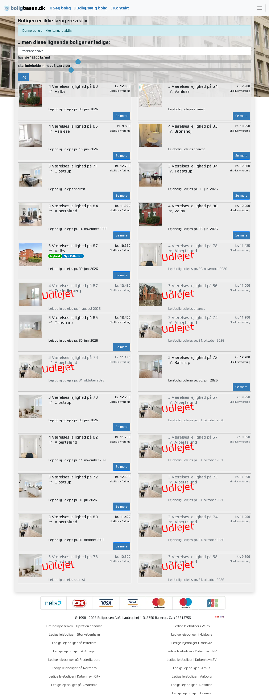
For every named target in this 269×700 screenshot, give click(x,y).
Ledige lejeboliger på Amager (74, 651)
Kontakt (120, 8)
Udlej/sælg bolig (91, 8)
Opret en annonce (89, 626)
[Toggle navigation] (260, 8)
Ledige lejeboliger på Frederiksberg (74, 660)
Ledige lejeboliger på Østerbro (74, 643)
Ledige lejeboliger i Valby (191, 626)
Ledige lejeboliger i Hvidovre (191, 634)
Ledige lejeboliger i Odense (191, 693)
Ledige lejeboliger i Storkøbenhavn (74, 634)
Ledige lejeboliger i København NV (191, 651)
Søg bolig (60, 8)
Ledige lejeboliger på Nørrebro (74, 668)
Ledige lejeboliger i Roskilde (191, 685)
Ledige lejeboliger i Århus (191, 668)
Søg (23, 77)
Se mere (122, 116)
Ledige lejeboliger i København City (74, 676)
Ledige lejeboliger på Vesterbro (74, 685)
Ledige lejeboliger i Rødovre (191, 643)
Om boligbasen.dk (59, 626)
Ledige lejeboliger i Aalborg (192, 676)
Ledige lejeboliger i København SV (191, 660)
